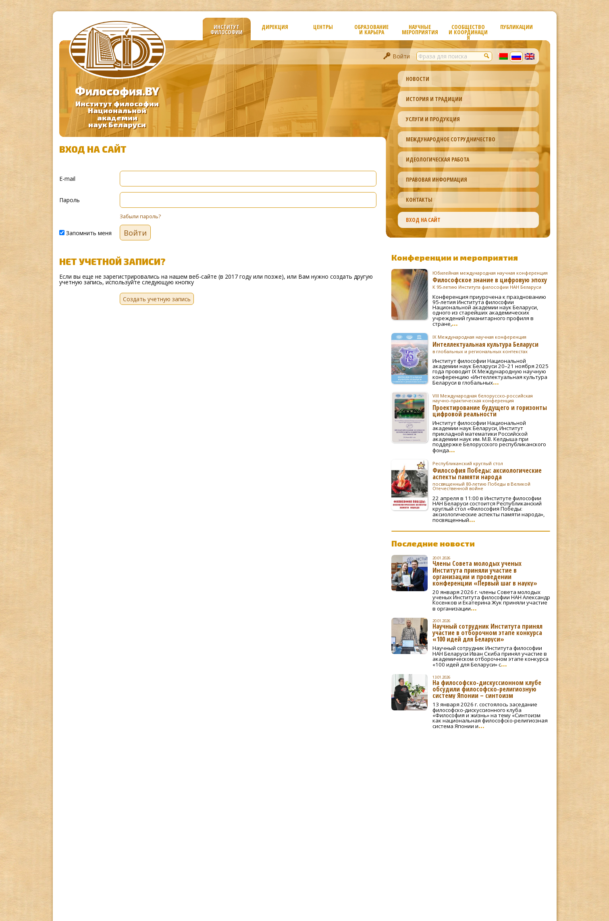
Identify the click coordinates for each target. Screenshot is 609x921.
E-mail (67, 178)
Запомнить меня (85, 232)
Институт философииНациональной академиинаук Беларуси (117, 114)
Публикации (516, 27)
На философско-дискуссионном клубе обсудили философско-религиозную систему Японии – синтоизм (486, 689)
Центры (323, 27)
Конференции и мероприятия (454, 257)
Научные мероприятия (420, 29)
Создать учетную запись (157, 299)
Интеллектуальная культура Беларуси (491, 344)
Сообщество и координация (468, 31)
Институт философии (226, 29)
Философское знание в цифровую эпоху (491, 280)
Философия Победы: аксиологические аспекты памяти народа (491, 476)
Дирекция (275, 27)
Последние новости (433, 543)
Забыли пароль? (140, 216)
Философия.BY (117, 91)
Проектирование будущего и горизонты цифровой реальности (491, 405)
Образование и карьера (371, 29)
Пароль (69, 199)
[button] (487, 55)
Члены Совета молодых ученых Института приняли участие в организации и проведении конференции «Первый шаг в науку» (484, 573)
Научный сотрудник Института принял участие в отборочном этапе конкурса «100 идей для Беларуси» (487, 632)
